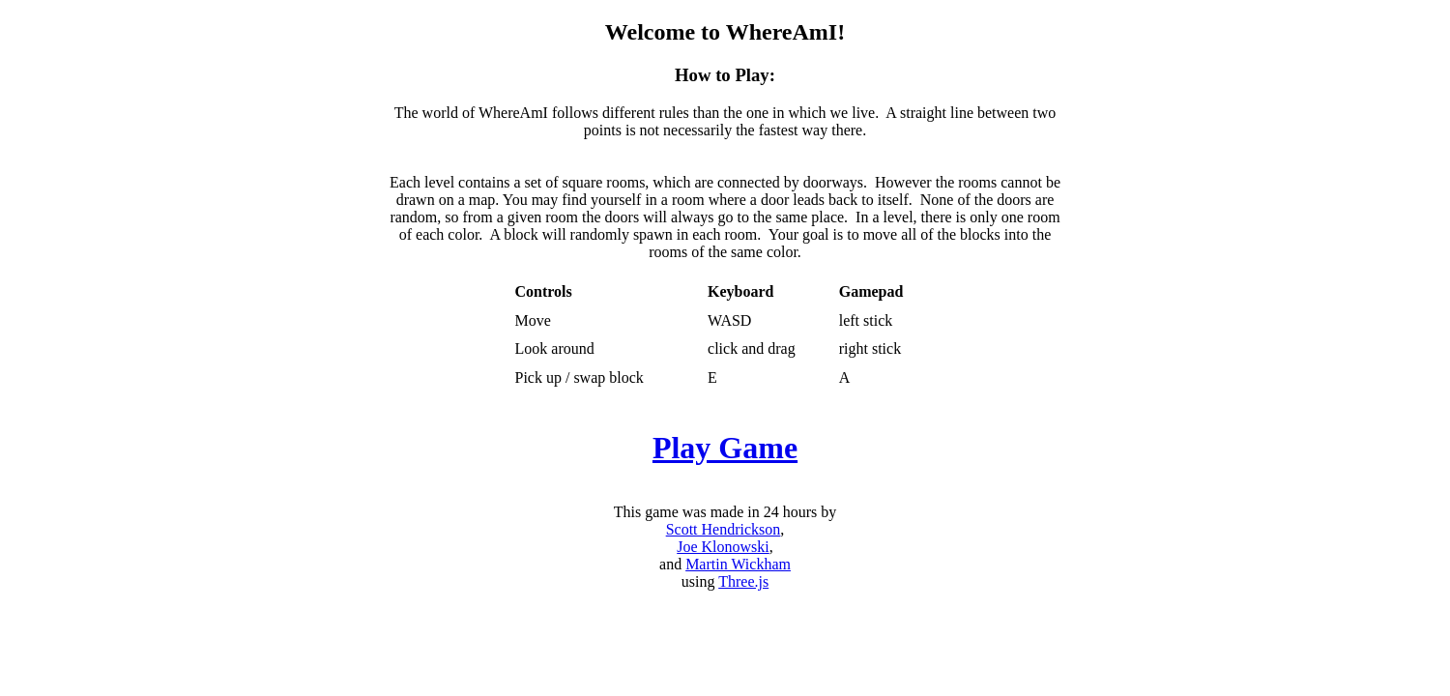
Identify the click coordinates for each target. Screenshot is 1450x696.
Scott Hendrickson (723, 529)
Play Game (725, 447)
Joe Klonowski (723, 546)
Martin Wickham (738, 564)
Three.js (743, 581)
